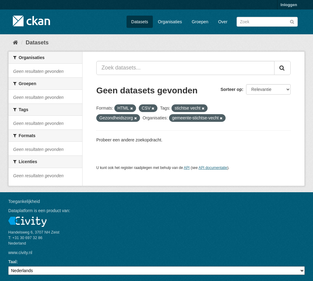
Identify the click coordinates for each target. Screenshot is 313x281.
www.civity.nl (20, 252)
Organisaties (170, 21)
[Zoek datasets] (267, 22)
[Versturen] (292, 21)
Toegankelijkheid (24, 201)
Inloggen (289, 4)
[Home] (15, 42)
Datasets (139, 21)
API (187, 168)
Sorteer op (231, 89)
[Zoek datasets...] (185, 68)
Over (222, 21)
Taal (12, 261)
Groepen (200, 21)
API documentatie (213, 168)
